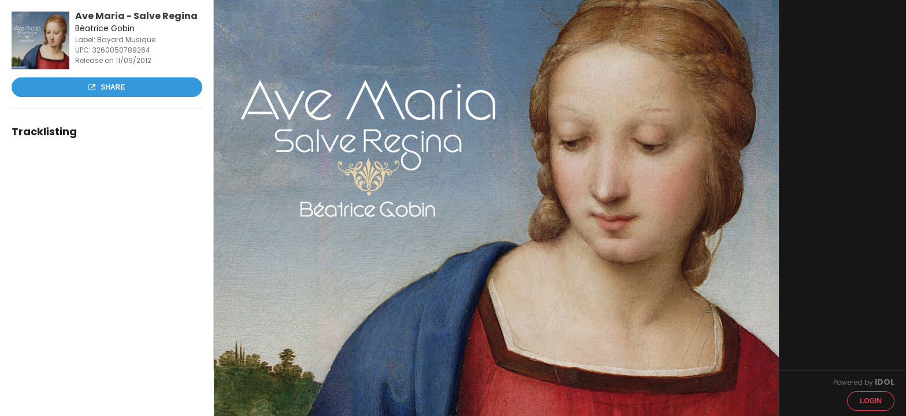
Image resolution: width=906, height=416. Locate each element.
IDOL (884, 382)
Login (871, 401)
